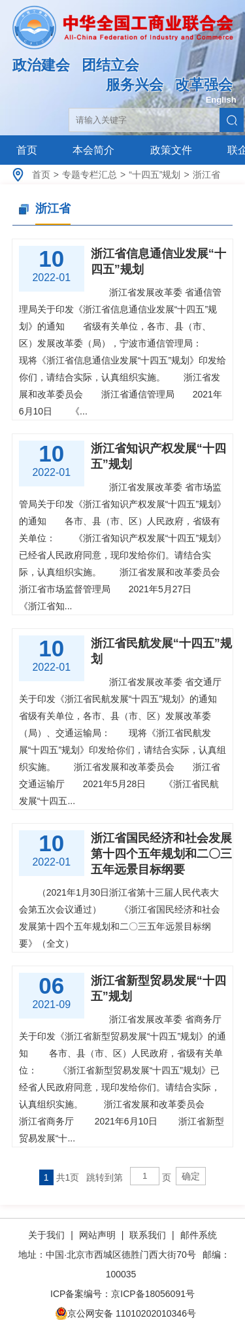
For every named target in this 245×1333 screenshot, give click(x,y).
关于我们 (47, 1235)
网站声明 (97, 1235)
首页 (26, 150)
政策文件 (171, 150)
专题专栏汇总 (89, 174)
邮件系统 (198, 1235)
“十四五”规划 (154, 174)
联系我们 (147, 1235)
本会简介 (93, 150)
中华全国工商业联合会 (122, 37)
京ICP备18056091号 (153, 1294)
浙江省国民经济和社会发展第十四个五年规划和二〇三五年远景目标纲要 (161, 854)
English (221, 100)
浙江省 (206, 174)
